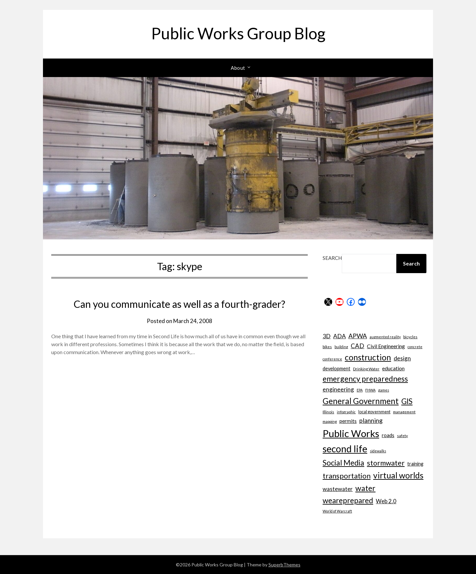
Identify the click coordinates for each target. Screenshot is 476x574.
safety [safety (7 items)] (402, 435)
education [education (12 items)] (393, 368)
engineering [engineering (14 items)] (338, 389)
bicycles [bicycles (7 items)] (410, 336)
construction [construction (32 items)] (368, 357)
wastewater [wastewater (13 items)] (338, 488)
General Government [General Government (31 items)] (361, 401)
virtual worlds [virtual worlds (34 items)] (398, 475)
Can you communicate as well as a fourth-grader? (179, 304)
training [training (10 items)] (415, 464)
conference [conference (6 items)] (332, 359)
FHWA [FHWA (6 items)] (370, 390)
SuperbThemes (284, 564)
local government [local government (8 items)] (374, 411)
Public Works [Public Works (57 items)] (351, 433)
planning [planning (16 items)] (370, 420)
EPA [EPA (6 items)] (360, 390)
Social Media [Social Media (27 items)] (343, 462)
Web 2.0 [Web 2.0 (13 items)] (386, 501)
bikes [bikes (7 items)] (327, 346)
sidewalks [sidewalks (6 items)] (378, 451)
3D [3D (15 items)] (327, 336)
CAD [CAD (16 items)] (357, 345)
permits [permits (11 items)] (348, 421)
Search (332, 258)
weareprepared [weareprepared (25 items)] (348, 500)
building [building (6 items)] (341, 347)
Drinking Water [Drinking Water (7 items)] (366, 368)
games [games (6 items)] (383, 390)
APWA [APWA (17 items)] (357, 336)
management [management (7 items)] (404, 411)
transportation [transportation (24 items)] (347, 475)
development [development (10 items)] (336, 368)
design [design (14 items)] (402, 358)
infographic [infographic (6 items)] (346, 412)
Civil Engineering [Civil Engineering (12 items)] (386, 346)
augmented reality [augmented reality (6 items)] (385, 337)
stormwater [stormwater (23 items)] (386, 463)
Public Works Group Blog (238, 33)
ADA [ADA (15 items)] (339, 336)
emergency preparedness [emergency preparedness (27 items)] (365, 378)
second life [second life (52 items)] (345, 448)
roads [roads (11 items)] (388, 435)
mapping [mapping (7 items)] (330, 421)
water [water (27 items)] (365, 488)
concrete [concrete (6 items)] (415, 347)
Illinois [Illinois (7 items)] (328, 411)
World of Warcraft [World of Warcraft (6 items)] (337, 511)
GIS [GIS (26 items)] (407, 401)
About (238, 68)
